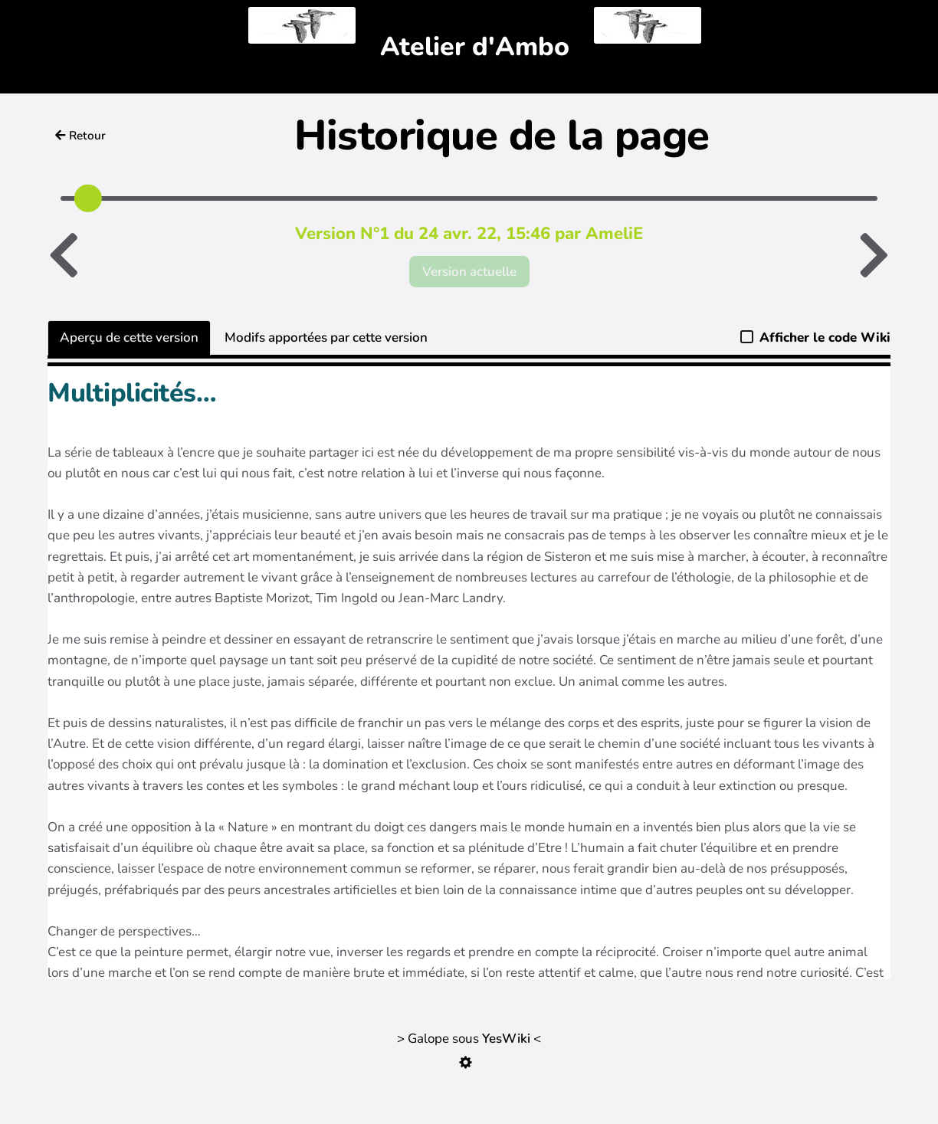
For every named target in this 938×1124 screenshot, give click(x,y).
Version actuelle (469, 271)
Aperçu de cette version (129, 337)
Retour (80, 135)
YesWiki (506, 1038)
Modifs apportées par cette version (326, 337)
